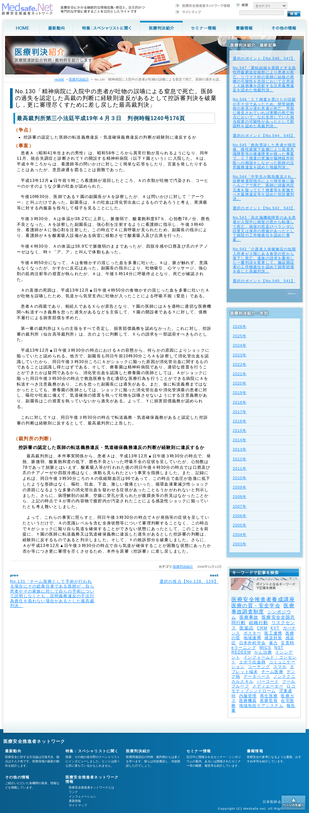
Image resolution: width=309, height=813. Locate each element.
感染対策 (273, 638)
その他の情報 (17, 777)
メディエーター (267, 686)
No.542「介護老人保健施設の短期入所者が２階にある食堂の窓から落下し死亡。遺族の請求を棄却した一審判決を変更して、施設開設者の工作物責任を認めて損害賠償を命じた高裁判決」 (264, 260)
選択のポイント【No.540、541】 (264, 281)
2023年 (240, 355)
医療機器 (248, 700)
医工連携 (273, 633)
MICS (265, 647)
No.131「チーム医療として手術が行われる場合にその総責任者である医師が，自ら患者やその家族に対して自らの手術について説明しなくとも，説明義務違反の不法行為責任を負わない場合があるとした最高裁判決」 (52, 593)
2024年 (240, 345)
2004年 (240, 534)
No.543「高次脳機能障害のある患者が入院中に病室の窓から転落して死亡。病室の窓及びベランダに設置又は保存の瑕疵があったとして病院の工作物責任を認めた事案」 (264, 228)
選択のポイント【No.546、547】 (264, 58)
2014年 (240, 440)
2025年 (240, 336)
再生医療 (269, 696)
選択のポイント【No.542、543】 (264, 208)
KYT (274, 628)
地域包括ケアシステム (261, 705)
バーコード (268, 681)
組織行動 (258, 622)
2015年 (240, 430)
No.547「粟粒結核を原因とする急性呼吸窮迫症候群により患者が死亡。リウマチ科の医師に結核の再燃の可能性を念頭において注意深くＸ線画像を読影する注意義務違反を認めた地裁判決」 (264, 79)
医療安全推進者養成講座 (263, 599)
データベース (257, 676)
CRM (262, 628)
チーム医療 (272, 671)
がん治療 (263, 652)
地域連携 (252, 638)
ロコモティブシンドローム (263, 688)
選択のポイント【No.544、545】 (264, 136)
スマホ (280, 666)
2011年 (240, 468)
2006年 (240, 516)
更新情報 (75, 801)
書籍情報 (255, 751)
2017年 (240, 412)
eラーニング (243, 647)
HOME (59, 79)
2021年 (240, 374)
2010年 (240, 478)
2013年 (240, 449)
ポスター (252, 633)
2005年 (240, 525)
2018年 (240, 402)
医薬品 (246, 627)
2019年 (240, 393)
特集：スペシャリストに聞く (92, 751)
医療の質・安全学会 (255, 605)
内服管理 (248, 696)
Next (292, 293)
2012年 (240, 459)
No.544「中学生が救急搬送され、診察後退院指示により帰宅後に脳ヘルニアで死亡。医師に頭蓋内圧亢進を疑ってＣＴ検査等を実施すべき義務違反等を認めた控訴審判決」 (264, 187)
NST (279, 647)
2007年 (240, 506)
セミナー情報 (198, 751)
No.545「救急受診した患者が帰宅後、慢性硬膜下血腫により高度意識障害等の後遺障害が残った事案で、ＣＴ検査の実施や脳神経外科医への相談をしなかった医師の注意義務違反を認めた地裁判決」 (264, 156)
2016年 (240, 421)
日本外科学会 (252, 643)
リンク (73, 792)
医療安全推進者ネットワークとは (91, 787)
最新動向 (13, 751)
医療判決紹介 (183, 566)
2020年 (240, 383)
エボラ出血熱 (252, 662)
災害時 (287, 643)
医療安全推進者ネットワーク (34, 741)
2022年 (240, 364)
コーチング (259, 666)
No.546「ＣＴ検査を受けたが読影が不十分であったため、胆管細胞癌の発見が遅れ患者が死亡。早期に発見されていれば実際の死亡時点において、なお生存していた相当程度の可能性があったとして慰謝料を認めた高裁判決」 (264, 112)
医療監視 (269, 700)
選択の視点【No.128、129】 (189, 581)
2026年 (240, 326)
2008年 (240, 497)
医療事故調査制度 (263, 608)
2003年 (240, 544)
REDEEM (241, 652)
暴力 (273, 643)
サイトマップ (78, 805)
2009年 (240, 487)
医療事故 (249, 617)
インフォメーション (82, 796)
